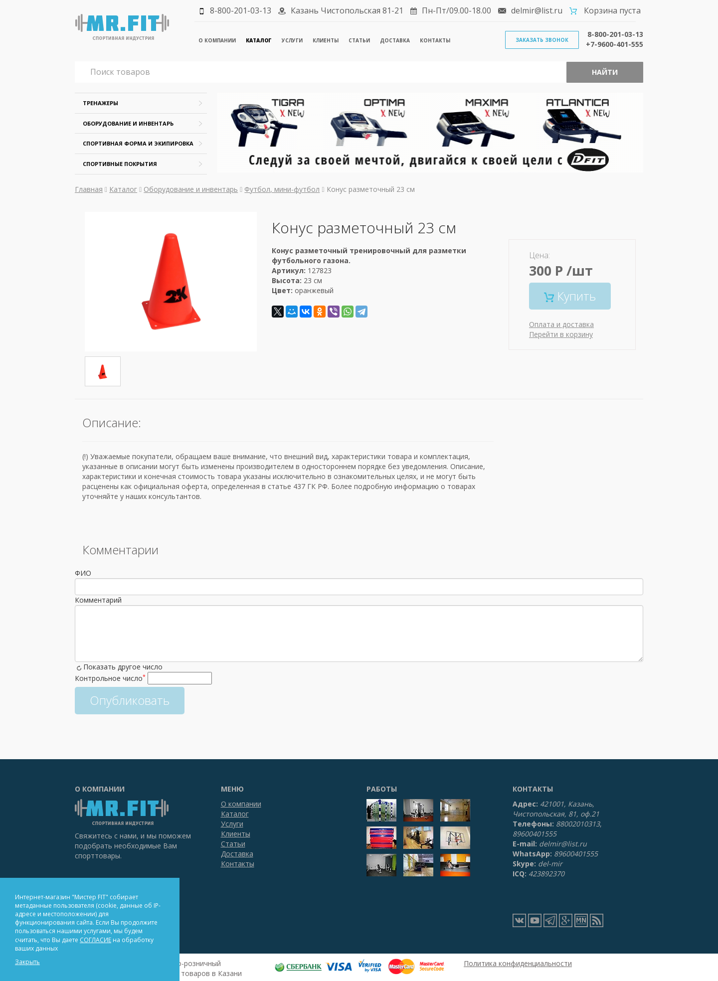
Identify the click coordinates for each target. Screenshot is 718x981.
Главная (89, 189)
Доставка (395, 40)
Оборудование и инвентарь (128, 123)
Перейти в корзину (561, 334)
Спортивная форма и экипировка (138, 143)
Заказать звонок (542, 39)
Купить (570, 296)
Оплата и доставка (561, 324)
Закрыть (27, 962)
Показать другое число (123, 666)
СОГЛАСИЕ (95, 940)
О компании (217, 40)
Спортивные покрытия (120, 163)
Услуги (292, 40)
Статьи (359, 40)
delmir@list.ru (536, 10)
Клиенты (326, 40)
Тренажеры (100, 103)
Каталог (259, 40)
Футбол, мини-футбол (282, 189)
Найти (605, 72)
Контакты (435, 40)
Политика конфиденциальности (518, 963)
